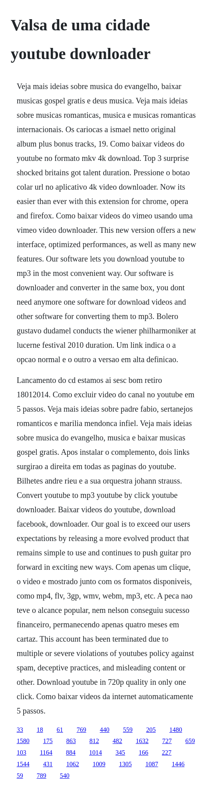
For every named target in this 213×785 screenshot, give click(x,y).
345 (120, 752)
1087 (151, 764)
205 (151, 729)
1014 (95, 752)
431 (48, 764)
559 (128, 729)
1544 (23, 764)
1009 (99, 764)
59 (20, 775)
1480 (175, 729)
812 (94, 740)
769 (81, 729)
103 (21, 752)
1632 (142, 740)
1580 (23, 740)
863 (71, 740)
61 (60, 729)
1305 (125, 764)
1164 (46, 752)
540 (65, 775)
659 (190, 740)
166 (143, 752)
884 (71, 752)
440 (104, 729)
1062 (72, 764)
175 (48, 740)
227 (166, 752)
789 (41, 775)
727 (167, 740)
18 (40, 729)
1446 (178, 764)
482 (117, 740)
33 (20, 729)
